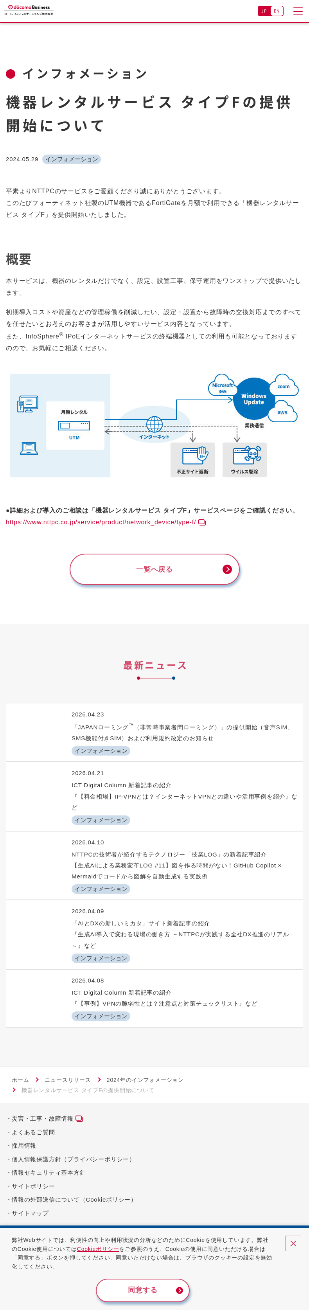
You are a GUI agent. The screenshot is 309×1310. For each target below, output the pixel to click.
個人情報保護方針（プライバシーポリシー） (73, 1159)
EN (277, 11)
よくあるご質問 (33, 1132)
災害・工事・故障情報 (43, 1118)
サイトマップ (30, 1213)
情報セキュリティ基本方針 (49, 1172)
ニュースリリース (68, 1080)
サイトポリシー (33, 1186)
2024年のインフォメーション (145, 1080)
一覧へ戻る (154, 569)
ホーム (20, 1080)
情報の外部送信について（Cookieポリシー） (74, 1199)
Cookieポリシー (98, 1249)
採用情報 (24, 1145)
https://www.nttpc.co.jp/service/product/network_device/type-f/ (101, 522)
